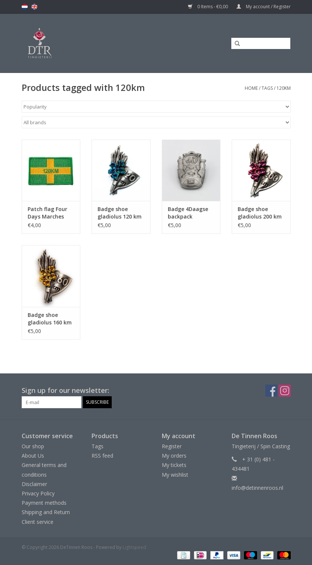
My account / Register (264, 6)
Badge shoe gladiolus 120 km (120, 212)
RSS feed (102, 455)
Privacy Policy (38, 493)
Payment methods (44, 502)
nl (25, 7)
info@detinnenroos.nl (257, 487)
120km (284, 88)
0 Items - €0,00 (208, 6)
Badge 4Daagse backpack (188, 212)
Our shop (33, 446)
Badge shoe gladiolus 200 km (260, 212)
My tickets (174, 464)
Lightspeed (134, 547)
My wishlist (175, 474)
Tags (267, 88)
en (34, 7)
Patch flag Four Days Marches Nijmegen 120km (49, 212)
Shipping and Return (46, 512)
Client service (37, 521)
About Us (33, 455)
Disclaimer (34, 484)
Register (172, 446)
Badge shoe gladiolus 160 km (50, 318)
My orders (174, 455)
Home (251, 88)
